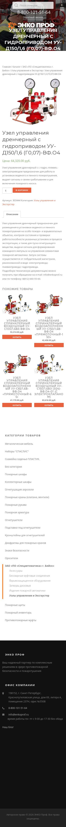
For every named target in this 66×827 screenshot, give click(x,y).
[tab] (12, 214)
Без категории (13, 466)
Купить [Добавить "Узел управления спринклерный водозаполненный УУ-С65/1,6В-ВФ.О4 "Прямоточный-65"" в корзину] (17, 405)
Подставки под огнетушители (22, 527)
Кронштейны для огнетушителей (25, 535)
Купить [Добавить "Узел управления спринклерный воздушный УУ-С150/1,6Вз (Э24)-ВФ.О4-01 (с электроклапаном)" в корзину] (49, 405)
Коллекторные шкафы (18, 482)
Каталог (17, 66)
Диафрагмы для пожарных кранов (25, 543)
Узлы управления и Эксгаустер (27, 70)
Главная (6, 66)
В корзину (22, 190)
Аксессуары (15, 570)
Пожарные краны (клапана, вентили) (27, 497)
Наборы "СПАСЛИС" (17, 451)
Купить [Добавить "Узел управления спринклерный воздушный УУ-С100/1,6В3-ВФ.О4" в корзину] (17, 337)
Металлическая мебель (19, 443)
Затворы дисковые (20, 585)
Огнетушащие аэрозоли (19, 489)
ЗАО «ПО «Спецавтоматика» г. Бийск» (29, 565)
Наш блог (8, 727)
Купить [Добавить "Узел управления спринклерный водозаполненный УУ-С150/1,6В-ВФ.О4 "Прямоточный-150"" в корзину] (49, 345)
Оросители (11, 558)
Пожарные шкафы (16, 474)
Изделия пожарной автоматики (27, 590)
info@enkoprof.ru (18, 714)
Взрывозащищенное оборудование (30, 580)
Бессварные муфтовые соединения (29, 575)
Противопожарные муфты (20, 620)
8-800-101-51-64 (33, 12)
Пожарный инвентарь (18, 612)
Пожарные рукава (16, 504)
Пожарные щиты (15, 605)
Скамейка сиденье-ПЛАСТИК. (22, 459)
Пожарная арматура (17, 512)
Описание (12, 214)
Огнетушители (13, 520)
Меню (62, 11)
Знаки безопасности (17, 550)
